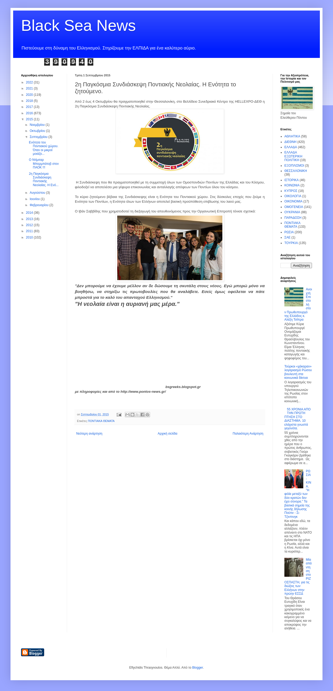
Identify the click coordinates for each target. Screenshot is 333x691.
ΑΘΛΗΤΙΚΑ (292, 136)
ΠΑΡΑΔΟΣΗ (292, 218)
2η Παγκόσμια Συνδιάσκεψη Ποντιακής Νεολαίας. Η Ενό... (44, 179)
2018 (30, 101)
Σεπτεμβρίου (39, 137)
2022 (30, 82)
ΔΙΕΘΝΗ (290, 142)
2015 (30, 119)
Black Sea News (78, 25)
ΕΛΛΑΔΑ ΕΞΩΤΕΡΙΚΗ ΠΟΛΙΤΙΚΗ (293, 156)
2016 (30, 113)
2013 (30, 219)
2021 (30, 88)
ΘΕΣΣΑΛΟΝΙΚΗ (295, 171)
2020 (30, 95)
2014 (30, 213)
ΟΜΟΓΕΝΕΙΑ (293, 207)
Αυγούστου (38, 193)
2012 (30, 225)
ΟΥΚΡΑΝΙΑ (292, 212)
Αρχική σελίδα (167, 433)
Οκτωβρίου (38, 131)
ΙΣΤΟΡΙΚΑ (291, 180)
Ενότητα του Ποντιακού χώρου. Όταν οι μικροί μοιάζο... (43, 148)
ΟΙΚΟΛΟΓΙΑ (292, 196)
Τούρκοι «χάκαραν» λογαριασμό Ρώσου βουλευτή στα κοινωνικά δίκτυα (298, 372)
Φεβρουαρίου (39, 205)
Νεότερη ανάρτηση (89, 433)
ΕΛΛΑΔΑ (290, 147)
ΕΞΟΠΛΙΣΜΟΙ (294, 165)
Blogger (197, 667)
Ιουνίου (35, 199)
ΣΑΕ (287, 237)
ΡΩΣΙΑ (289, 232)
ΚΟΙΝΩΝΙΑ (292, 185)
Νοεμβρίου (38, 125)
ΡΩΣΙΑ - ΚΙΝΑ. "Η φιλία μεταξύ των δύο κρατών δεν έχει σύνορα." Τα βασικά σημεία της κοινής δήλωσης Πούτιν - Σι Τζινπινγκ (297, 494)
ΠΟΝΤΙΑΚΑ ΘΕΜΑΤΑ (101, 420)
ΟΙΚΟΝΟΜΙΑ (293, 201)
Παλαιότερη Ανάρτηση (248, 433)
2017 (30, 107)
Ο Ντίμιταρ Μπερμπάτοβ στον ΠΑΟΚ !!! (44, 163)
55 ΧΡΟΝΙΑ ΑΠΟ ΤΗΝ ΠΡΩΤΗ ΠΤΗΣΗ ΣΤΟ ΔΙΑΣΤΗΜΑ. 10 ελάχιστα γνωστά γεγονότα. (297, 418)
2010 (30, 237)
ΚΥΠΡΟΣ (290, 191)
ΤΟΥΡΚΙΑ (291, 243)
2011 (30, 231)
